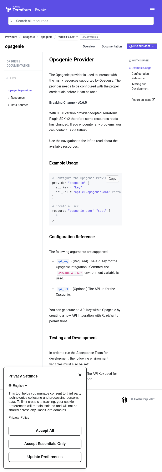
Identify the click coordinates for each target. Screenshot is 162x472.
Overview (89, 46)
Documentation (112, 46)
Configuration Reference (72, 236)
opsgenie (29, 37)
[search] (21, 78)
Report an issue (143, 99)
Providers (11, 37)
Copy (112, 179)
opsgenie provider (20, 90)
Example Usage (63, 163)
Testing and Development (73, 337)
